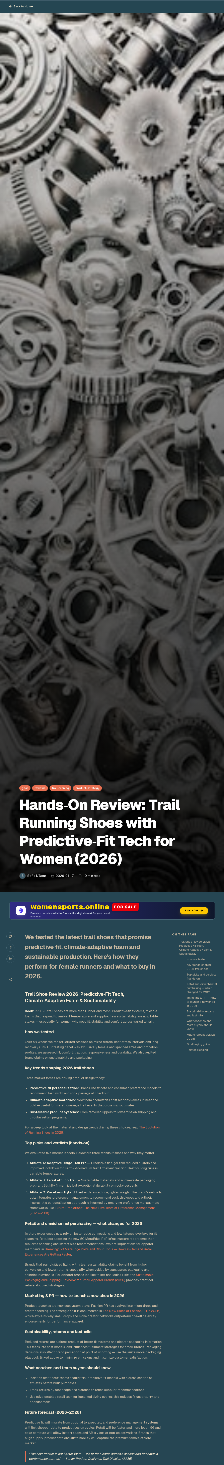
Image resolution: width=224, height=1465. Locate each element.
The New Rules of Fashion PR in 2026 (131, 1311)
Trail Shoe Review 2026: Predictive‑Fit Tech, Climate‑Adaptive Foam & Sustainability (195, 947)
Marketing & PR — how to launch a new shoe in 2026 (201, 1002)
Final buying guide (198, 1044)
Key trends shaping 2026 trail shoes (199, 967)
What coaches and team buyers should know (199, 1025)
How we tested (196, 959)
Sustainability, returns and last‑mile (200, 1013)
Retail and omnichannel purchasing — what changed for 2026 (202, 988)
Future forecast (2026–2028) (202, 1036)
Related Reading (197, 1050)
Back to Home (21, 6)
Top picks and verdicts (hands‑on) (201, 976)
